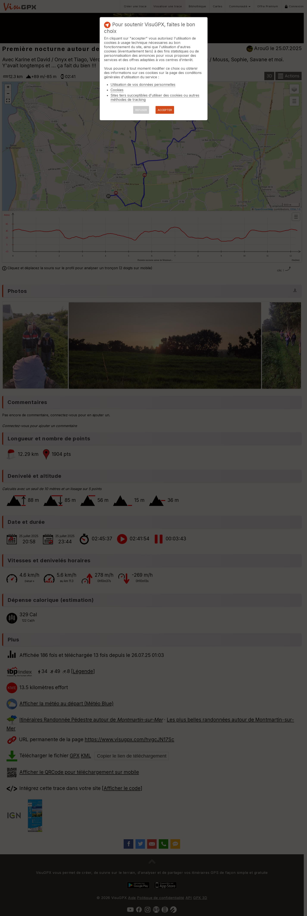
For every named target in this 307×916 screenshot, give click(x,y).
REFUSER (141, 110)
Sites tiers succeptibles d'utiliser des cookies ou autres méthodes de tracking (155, 97)
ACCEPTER (165, 110)
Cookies (117, 90)
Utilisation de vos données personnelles (143, 84)
